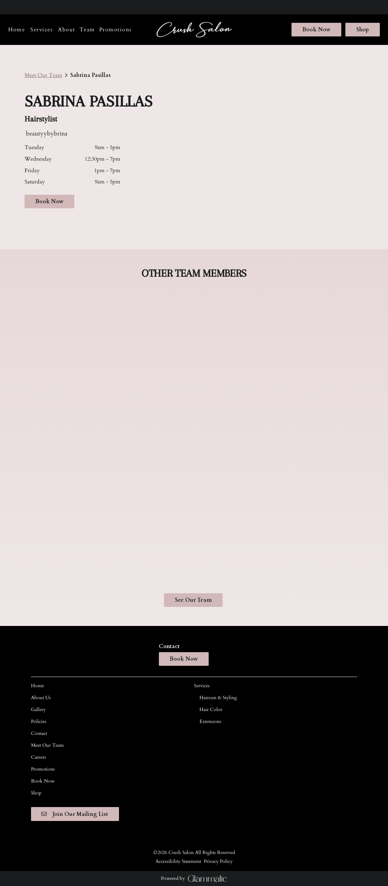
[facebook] (11, 7)
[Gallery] (38, 709)
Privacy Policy (218, 861)
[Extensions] (210, 721)
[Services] (41, 29)
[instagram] (21, 7)
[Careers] (38, 757)
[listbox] (66, 29)
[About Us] (41, 697)
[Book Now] (316, 29)
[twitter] (33, 7)
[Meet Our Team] (47, 745)
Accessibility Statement (178, 861)
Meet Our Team (43, 75)
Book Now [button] (49, 201)
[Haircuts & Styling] (218, 697)
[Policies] (38, 721)
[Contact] (39, 733)
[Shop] (361, 29)
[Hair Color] (210, 709)
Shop (362, 29)
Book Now (316, 29)
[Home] (17, 29)
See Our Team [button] (193, 600)
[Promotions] (115, 29)
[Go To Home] (194, 29)
